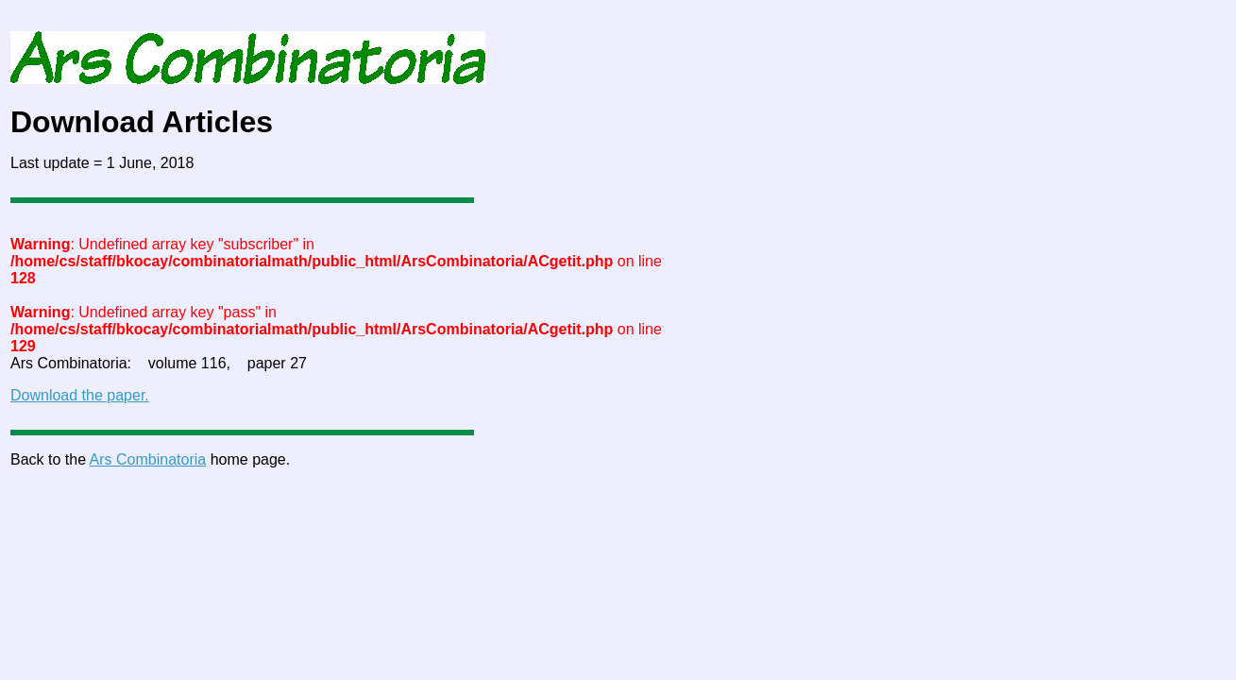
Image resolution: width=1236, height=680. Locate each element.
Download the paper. (79, 395)
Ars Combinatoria (148, 459)
